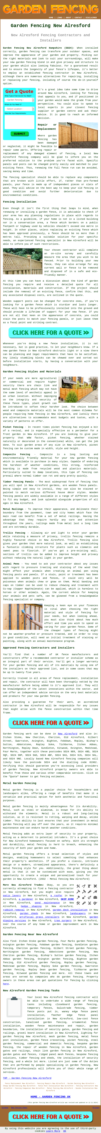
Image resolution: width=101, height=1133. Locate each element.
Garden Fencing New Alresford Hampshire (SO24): (38, 48)
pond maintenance (47, 902)
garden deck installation (70, 910)
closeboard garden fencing (76, 1004)
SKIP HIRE (67, 899)
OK (64, 1131)
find (13, 941)
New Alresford (67, 733)
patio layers (12, 895)
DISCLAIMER (91, 18)
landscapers (78, 913)
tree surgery (63, 920)
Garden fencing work (17, 733)
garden (56, 924)
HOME (51, 18)
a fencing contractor (59, 888)
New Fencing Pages (19, 1108)
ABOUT (68, 18)
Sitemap (5, 1108)
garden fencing (26, 62)
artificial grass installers (39, 917)
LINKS (59, 18)
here (6, 984)
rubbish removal (14, 910)
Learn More (53, 1131)
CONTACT (78, 18)
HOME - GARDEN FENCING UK (50, 1096)
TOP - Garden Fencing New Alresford (27, 1078)
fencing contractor (56, 73)
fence (26, 184)
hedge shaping (31, 906)
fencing (23, 157)
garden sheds (29, 913)
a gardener (26, 899)
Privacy (96, 1108)
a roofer (56, 895)
